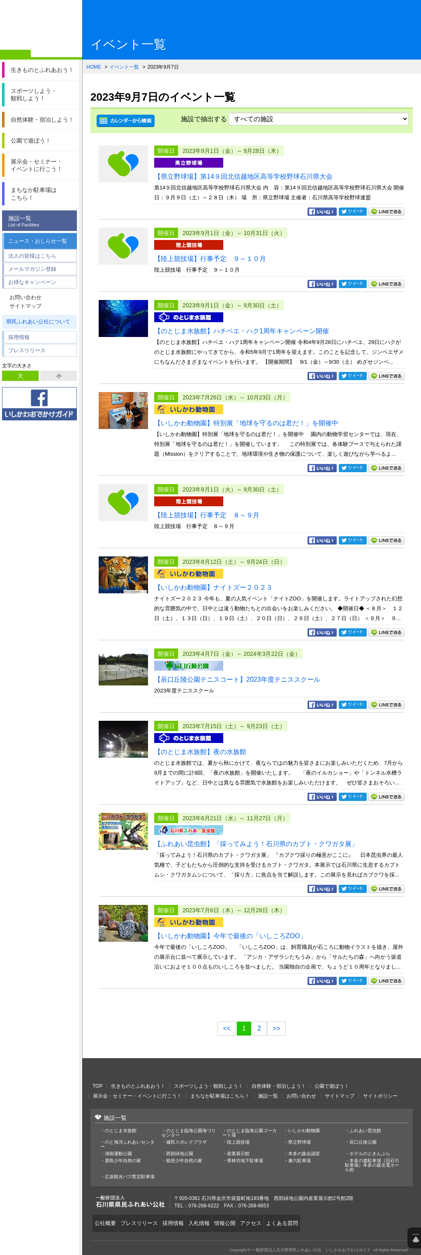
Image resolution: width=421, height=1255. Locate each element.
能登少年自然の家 (184, 1160)
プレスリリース (27, 350)
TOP (97, 1086)
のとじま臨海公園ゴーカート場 (249, 1132)
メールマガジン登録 (32, 269)
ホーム (15, 55)
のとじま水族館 (120, 1130)
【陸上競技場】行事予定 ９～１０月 (210, 258)
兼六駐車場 (299, 1160)
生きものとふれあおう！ (138, 1086)
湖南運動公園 (118, 1153)
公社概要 (106, 1221)
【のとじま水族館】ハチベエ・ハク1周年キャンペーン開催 (241, 331)
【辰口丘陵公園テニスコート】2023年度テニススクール (237, 679)
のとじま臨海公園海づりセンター (189, 1132)
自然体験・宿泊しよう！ (279, 1086)
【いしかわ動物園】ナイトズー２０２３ (213, 587)
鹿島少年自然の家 (123, 1160)
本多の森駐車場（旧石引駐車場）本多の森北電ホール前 (372, 1165)
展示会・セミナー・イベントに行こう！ (137, 1096)
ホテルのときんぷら (369, 1153)
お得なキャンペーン (32, 282)
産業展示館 (238, 1153)
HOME (93, 67)
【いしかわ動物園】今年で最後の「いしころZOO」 (230, 935)
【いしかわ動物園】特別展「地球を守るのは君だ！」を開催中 (246, 423)
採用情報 (19, 337)
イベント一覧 (124, 67)
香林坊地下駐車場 (245, 1160)
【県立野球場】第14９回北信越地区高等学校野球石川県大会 (243, 176)
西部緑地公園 (179, 1153)
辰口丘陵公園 (363, 1142)
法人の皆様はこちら (32, 256)
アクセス (263, 1221)
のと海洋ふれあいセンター (127, 1144)
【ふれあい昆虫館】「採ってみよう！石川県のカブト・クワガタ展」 (256, 843)
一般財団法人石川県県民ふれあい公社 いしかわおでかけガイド (41, 26)
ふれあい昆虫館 (365, 1130)
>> (276, 1028)
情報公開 (235, 1221)
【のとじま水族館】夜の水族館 (200, 751)
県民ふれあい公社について (38, 321)
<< (227, 1028)
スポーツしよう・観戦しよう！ (208, 1086)
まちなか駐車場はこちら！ (220, 1096)
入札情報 (206, 1221)
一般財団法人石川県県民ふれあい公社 (135, 1070)
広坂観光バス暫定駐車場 (130, 1176)
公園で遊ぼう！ (332, 1086)
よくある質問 (296, 1221)
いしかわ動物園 (304, 1130)
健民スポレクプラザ (186, 1142)
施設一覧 (41, 221)
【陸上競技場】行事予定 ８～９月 (206, 515)
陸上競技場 (238, 1142)
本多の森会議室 (304, 1153)
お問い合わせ (25, 297)
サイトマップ (25, 306)
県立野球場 (299, 1142)
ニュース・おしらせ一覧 (37, 241)
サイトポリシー (380, 1096)
